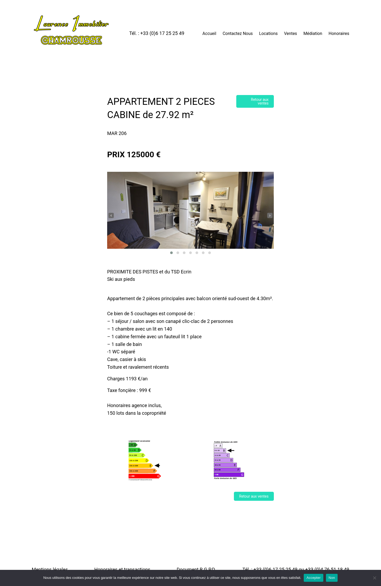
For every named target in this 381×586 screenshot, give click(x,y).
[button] (171, 252)
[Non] (374, 577)
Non (332, 578)
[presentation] (111, 215)
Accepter (313, 578)
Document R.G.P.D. (196, 569)
